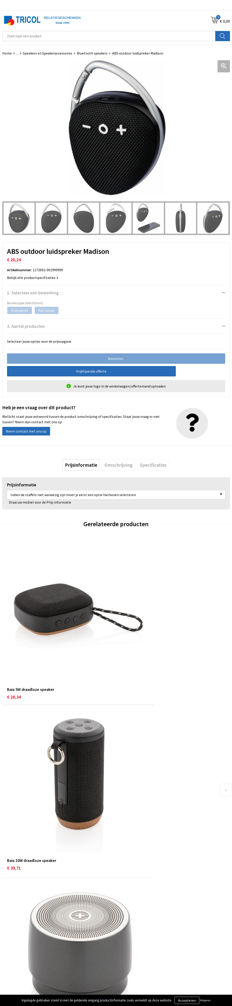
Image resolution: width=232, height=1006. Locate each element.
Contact (8, 953)
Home (7, 53)
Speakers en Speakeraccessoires (47, 53)
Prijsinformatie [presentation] (81, 465)
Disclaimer (126, 967)
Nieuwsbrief (127, 881)
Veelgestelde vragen (134, 888)
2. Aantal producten (26, 326)
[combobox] (108, 36)
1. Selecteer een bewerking (33, 292)
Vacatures (125, 895)
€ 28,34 (14, 658)
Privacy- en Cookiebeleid (137, 960)
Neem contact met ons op (26, 431)
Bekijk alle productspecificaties (32, 277)
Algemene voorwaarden (136, 953)
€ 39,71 (128, 658)
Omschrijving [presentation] (118, 465)
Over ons (125, 874)
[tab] (81, 465)
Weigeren (205, 1000)
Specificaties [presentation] (153, 465)
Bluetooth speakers (92, 53)
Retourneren (12, 967)
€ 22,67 (14, 792)
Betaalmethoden (15, 960)
